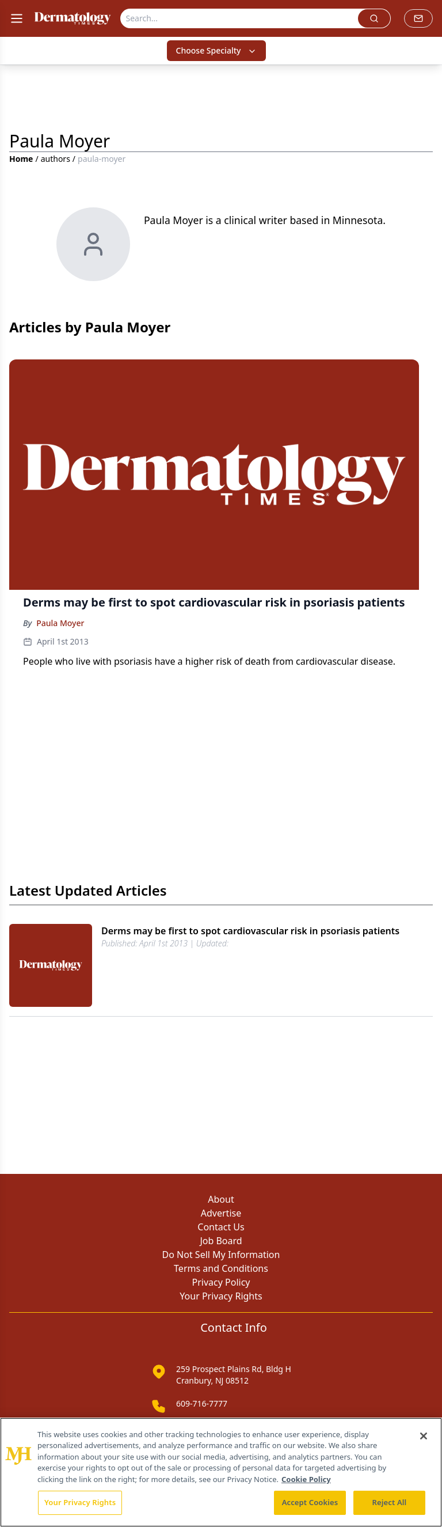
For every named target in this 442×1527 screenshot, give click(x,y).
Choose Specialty (216, 50)
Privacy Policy (221, 1282)
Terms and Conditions (221, 1268)
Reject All (389, 1502)
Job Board (221, 1240)
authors (55, 158)
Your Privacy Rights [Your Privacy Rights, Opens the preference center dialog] (80, 1502)
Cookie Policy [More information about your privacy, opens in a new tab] (306, 1479)
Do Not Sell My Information (221, 1254)
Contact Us (220, 1227)
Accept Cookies (310, 1502)
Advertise (221, 1213)
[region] (221, 1472)
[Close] (423, 1436)
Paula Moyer (60, 622)
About (221, 1199)
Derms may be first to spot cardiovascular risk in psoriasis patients (250, 930)
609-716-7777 (201, 1403)
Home (21, 158)
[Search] (239, 18)
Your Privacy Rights (221, 1296)
